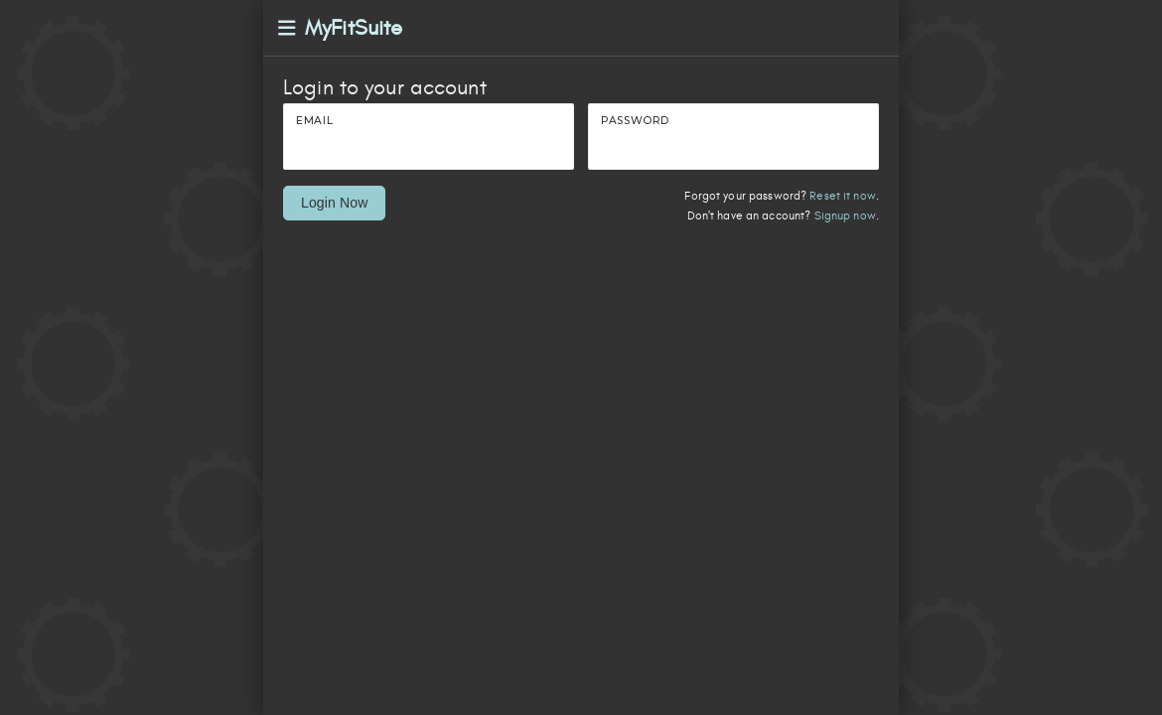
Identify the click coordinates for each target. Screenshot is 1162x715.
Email (314, 120)
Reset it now (842, 196)
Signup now (845, 216)
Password (635, 120)
